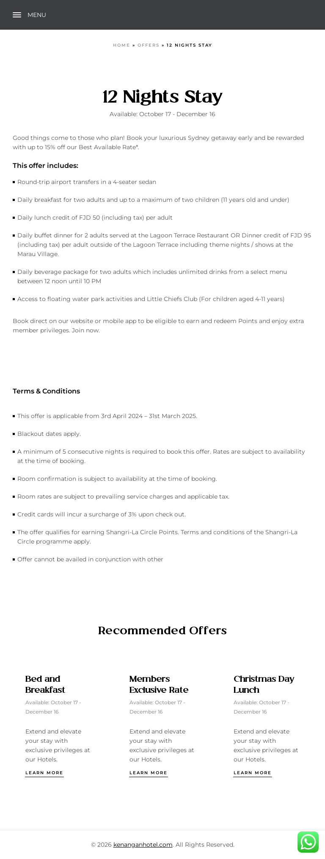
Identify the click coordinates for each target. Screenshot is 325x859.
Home (121, 45)
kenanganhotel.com (143, 844)
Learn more (44, 772)
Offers (149, 45)
